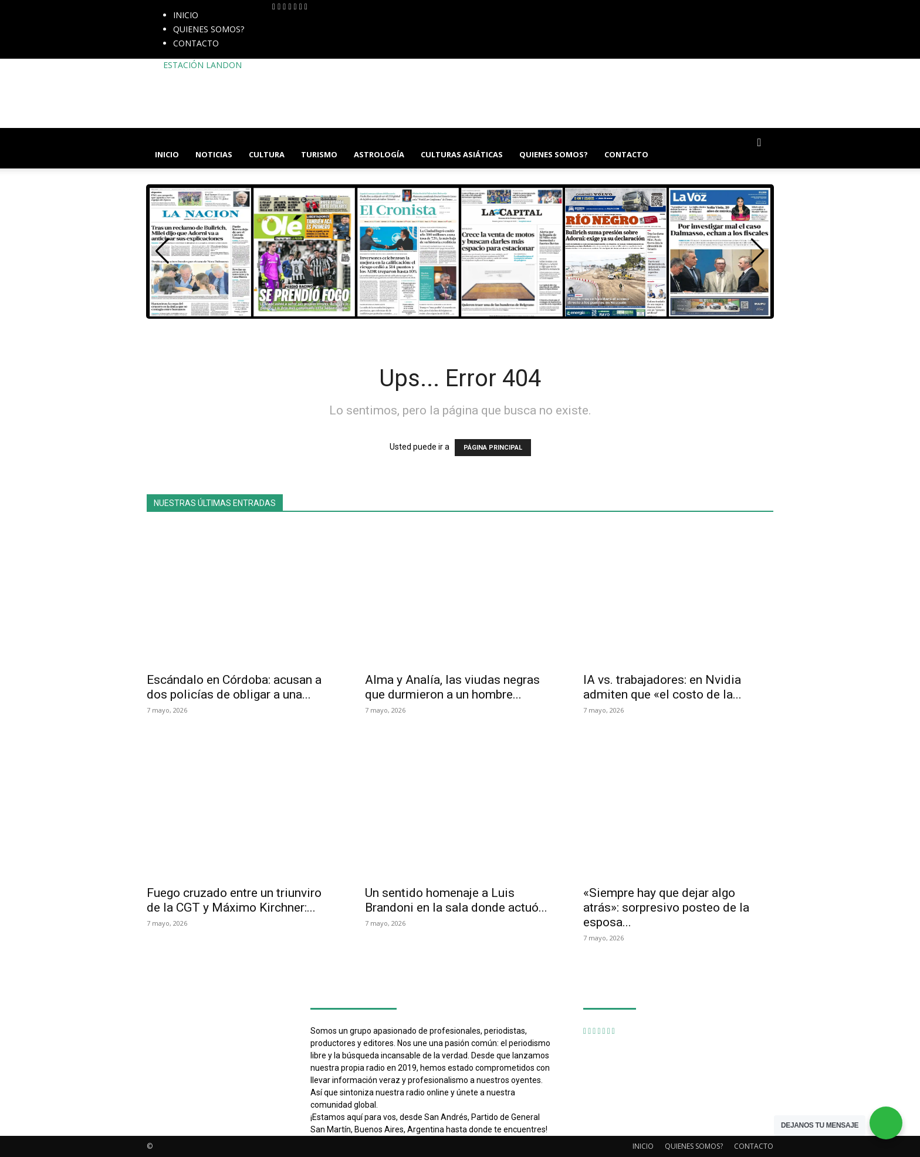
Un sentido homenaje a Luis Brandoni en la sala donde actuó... (456, 900)
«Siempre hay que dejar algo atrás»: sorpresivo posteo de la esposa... (666, 907)
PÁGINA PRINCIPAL (493, 447)
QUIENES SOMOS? (208, 29)
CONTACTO (196, 43)
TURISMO (319, 154)
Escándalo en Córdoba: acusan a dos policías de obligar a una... (234, 687)
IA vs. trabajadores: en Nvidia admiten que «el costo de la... (662, 687)
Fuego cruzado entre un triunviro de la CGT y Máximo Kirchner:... (234, 900)
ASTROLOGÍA (379, 154)
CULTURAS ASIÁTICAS (462, 154)
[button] (759, 143)
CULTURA (267, 154)
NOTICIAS (213, 154)
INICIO (185, 15)
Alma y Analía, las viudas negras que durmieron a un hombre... (452, 687)
